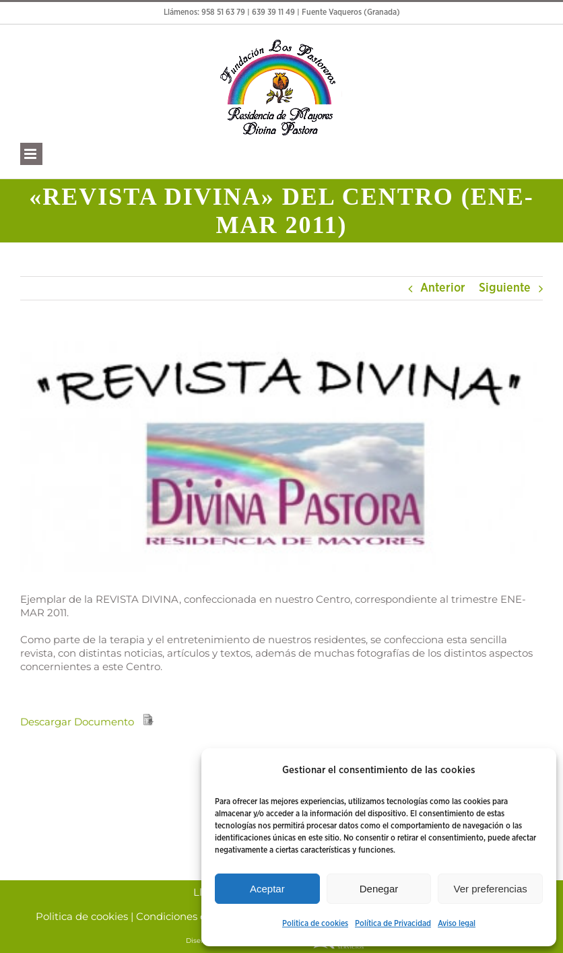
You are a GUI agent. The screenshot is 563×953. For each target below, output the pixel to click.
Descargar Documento (77, 721)
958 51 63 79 (223, 12)
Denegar (379, 888)
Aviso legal (456, 923)
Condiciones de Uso (185, 917)
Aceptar (267, 888)
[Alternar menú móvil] (31, 154)
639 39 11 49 (273, 12)
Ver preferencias (490, 888)
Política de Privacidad (393, 923)
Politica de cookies (315, 923)
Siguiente (505, 288)
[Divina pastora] (281, 456)
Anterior (442, 288)
